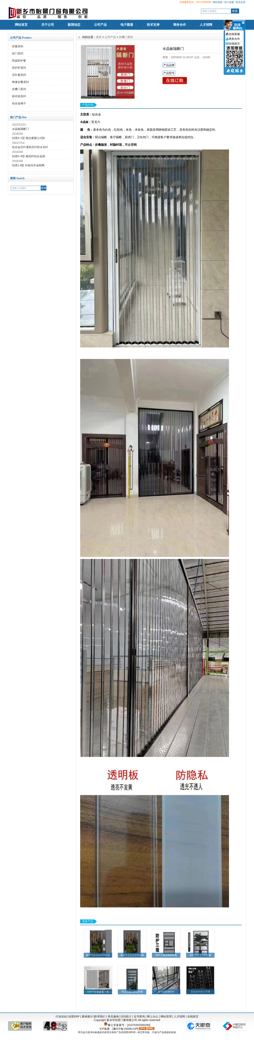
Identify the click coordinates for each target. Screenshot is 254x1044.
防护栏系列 (19, 67)
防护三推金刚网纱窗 (166, 955)
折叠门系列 (19, 89)
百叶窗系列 (19, 74)
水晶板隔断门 (20, 128)
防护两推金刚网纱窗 (200, 955)
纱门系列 (17, 53)
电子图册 (126, 24)
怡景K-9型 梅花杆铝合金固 (28, 156)
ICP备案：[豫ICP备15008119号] (120, 1028)
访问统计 (125, 1016)
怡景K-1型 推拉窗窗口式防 (28, 138)
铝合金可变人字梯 (200, 991)
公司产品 (100, 24)
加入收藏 (229, 2)
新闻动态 (74, 24)
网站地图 (217, 2)
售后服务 (113, 1016)
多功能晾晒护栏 (166, 991)
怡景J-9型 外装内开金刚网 (28, 165)
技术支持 (153, 24)
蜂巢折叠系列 (20, 82)
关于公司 (47, 24)
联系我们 (99, 1016)
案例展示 (87, 1016)
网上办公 (152, 1016)
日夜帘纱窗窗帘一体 (98, 991)
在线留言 (192, 1016)
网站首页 (21, 24)
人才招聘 (206, 24)
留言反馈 (240, 2)
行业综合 (61, 1016)
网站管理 (166, 1016)
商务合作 (179, 24)
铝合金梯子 (19, 103)
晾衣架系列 (19, 96)
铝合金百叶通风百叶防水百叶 (30, 147)
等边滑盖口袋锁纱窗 (132, 991)
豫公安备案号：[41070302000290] (127, 1025)
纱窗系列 (17, 46)
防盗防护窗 (19, 60)
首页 (99, 37)
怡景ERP (74, 1016)
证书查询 (139, 1016)
